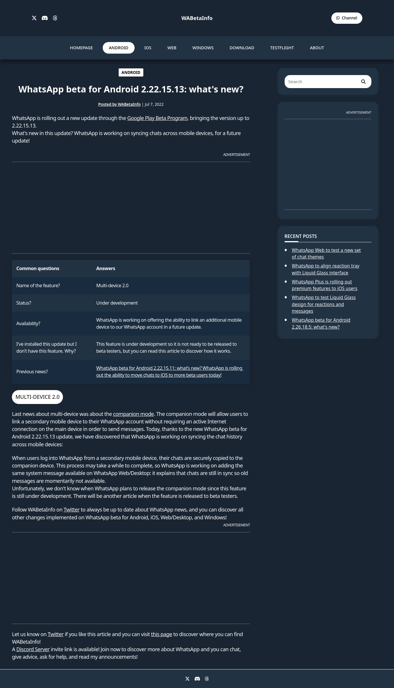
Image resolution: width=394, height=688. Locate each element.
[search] (363, 81)
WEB (171, 47)
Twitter (71, 509)
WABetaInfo (196, 17)
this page (161, 634)
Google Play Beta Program (157, 117)
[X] (34, 18)
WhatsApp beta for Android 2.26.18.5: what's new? (321, 323)
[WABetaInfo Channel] (346, 18)
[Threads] (55, 18)
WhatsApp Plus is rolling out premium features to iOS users (324, 285)
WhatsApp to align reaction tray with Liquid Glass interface (325, 269)
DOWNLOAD (241, 47)
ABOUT (317, 47)
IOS (147, 47)
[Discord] (44, 18)
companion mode (133, 413)
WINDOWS (203, 47)
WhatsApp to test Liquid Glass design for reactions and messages (324, 304)
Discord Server (33, 649)
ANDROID (118, 47)
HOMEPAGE (81, 47)
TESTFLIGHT (282, 47)
